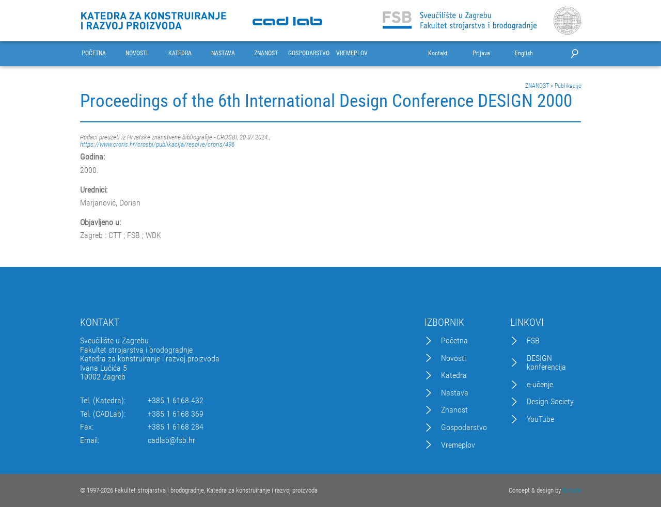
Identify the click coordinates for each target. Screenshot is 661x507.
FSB (533, 340)
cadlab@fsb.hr (171, 440)
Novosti (453, 358)
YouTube (540, 419)
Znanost (454, 410)
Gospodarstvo (464, 427)
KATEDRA (180, 53)
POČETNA (94, 53)
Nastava (454, 393)
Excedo (571, 490)
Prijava (481, 53)
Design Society (550, 401)
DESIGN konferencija (546, 363)
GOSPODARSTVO (308, 53)
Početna (454, 340)
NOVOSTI (136, 53)
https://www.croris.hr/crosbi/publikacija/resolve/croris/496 (157, 144)
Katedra (454, 375)
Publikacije (568, 85)
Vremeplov (458, 445)
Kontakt (438, 53)
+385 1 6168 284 (175, 427)
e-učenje (540, 384)
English (524, 53)
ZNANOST (266, 53)
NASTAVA (223, 53)
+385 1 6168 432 (175, 400)
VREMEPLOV (352, 53)
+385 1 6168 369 (175, 414)
